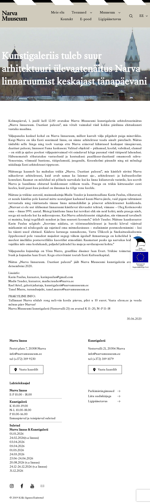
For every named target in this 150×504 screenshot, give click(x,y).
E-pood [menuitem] (85, 19)
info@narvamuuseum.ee (26, 354)
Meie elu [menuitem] (57, 12)
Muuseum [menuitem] (107, 12)
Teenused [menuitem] (78, 12)
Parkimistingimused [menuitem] (101, 391)
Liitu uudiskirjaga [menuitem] (99, 396)
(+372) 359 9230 (25, 359)
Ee (141, 16)
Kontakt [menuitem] (67, 19)
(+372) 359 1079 (103, 359)
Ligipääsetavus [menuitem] (109, 19)
